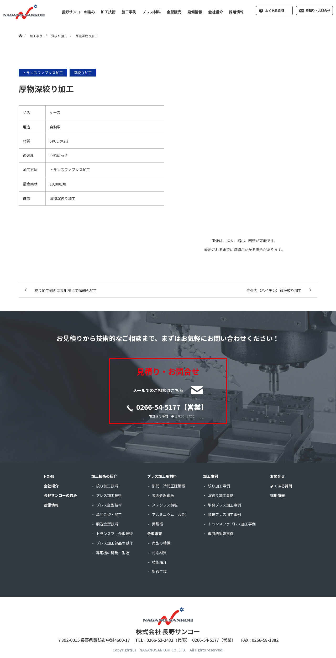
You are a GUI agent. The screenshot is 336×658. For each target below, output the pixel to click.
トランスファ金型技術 (114, 533)
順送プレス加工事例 (224, 514)
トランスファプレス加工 (43, 72)
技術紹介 (159, 562)
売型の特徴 (161, 543)
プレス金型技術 (109, 505)
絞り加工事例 (219, 485)
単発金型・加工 (109, 514)
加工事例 (129, 11)
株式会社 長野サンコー (168, 631)
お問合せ (277, 476)
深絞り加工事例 (221, 495)
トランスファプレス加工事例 (232, 523)
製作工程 (159, 571)
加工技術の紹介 (104, 476)
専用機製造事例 (221, 533)
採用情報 (236, 11)
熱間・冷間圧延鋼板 (168, 485)
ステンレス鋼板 (165, 505)
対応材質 (159, 552)
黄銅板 (157, 523)
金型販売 (174, 11)
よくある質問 (274, 10)
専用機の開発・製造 (112, 552)
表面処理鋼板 (163, 495)
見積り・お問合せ (318, 10)
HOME (49, 476)
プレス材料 (151, 11)
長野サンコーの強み (78, 11)
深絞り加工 (83, 72)
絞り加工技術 (107, 485)
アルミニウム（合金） (170, 514)
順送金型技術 (107, 523)
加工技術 (108, 11)
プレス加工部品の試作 (114, 543)
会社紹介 (215, 11)
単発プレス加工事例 (224, 505)
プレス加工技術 (109, 495)
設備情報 (194, 11)
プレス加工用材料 (162, 476)
